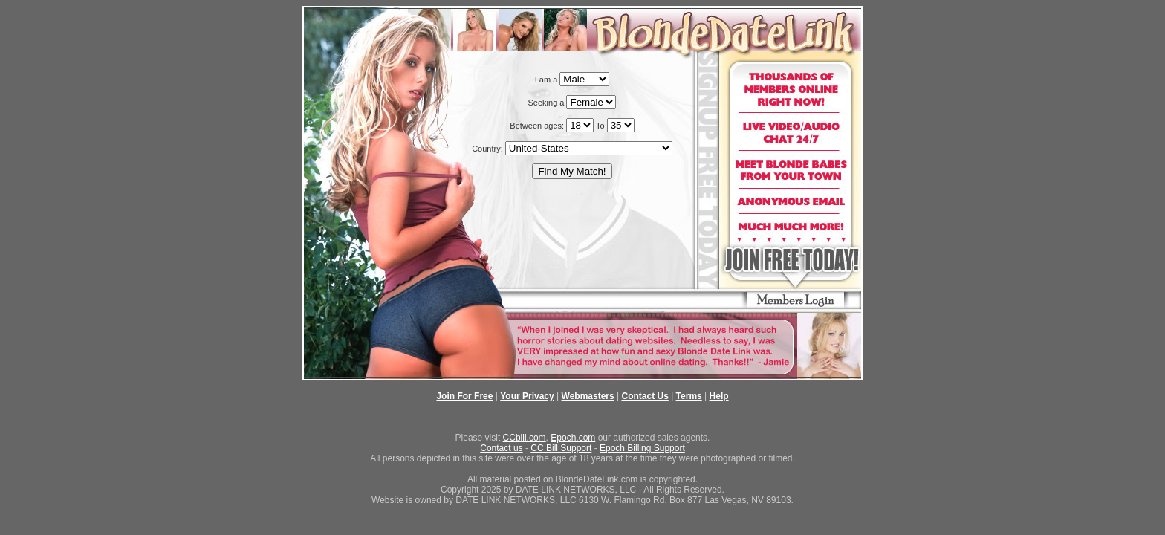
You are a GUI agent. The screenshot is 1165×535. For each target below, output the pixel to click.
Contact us (501, 448)
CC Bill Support (560, 448)
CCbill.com (524, 437)
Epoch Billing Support (642, 448)
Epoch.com (573, 437)
